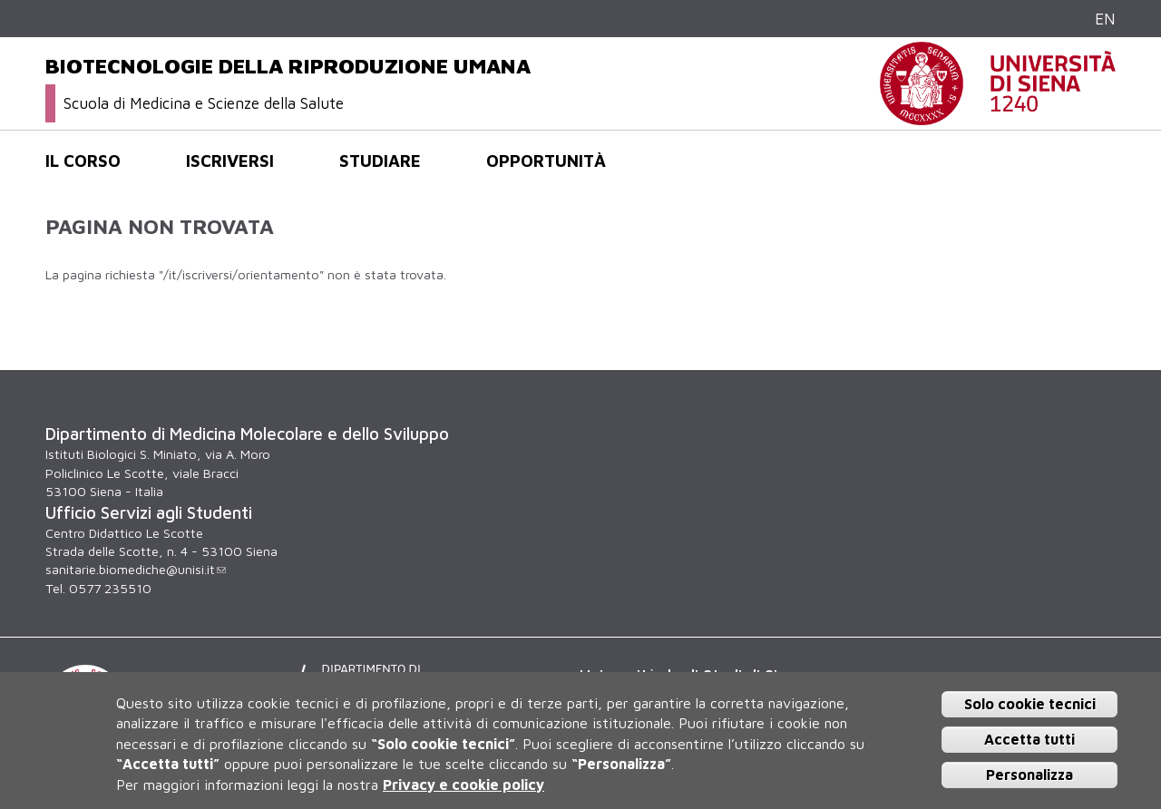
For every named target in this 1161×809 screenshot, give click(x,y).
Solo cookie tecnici (1030, 704)
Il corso (83, 161)
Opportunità (546, 161)
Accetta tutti (1029, 739)
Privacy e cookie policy (463, 784)
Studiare (380, 161)
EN (1105, 18)
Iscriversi (230, 161)
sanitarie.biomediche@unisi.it (135, 569)
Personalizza (1029, 774)
